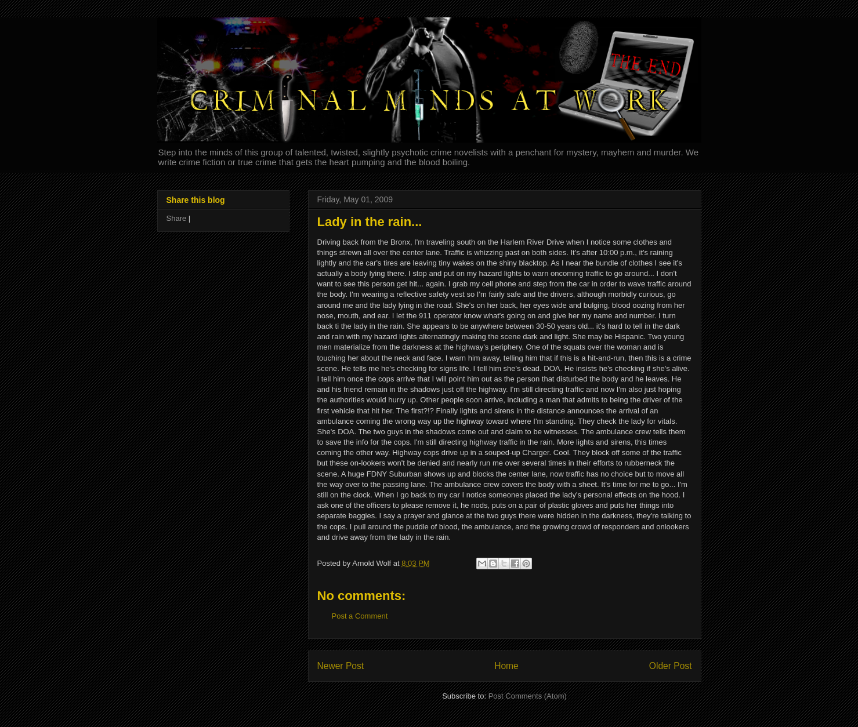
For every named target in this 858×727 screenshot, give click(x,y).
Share (176, 218)
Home (506, 666)
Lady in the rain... (369, 222)
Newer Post (340, 666)
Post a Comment (360, 616)
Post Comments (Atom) (527, 696)
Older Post (670, 666)
